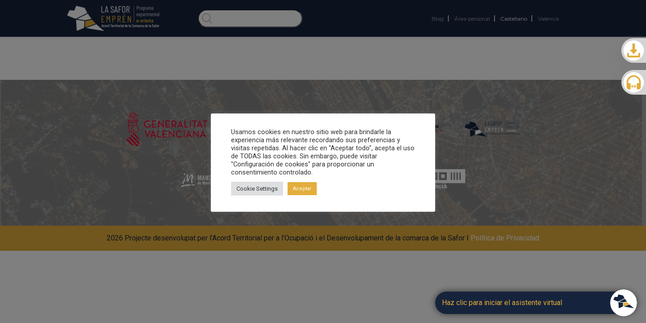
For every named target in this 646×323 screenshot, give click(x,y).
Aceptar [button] (302, 189)
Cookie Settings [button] (257, 188)
